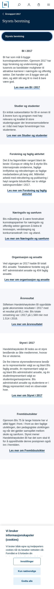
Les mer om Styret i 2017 (27, 395)
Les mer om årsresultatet (27, 324)
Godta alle (27, 582)
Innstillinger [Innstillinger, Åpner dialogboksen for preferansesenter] (27, 563)
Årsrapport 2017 (11, 14)
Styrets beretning (14, 36)
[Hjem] (5, 4)
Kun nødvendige (27, 573)
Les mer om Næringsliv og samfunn (27, 238)
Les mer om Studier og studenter (27, 135)
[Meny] (48, 4)
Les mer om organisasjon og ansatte (27, 279)
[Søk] (19, 4)
